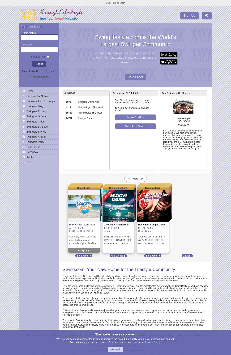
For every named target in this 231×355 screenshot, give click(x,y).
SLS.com (87, 276)
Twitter (30, 157)
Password (26, 44)
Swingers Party (35, 141)
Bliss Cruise (83, 188)
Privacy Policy (152, 342)
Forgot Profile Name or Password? (39, 71)
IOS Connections (118, 188)
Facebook (32, 152)
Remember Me (37, 56)
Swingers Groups (36, 116)
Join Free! (135, 77)
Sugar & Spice (152, 188)
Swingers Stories (36, 131)
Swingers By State (37, 126)
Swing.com (74, 269)
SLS (29, 162)
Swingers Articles (36, 136)
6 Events (84, 256)
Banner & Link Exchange (135, 126)
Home (30, 91)
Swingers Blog (35, 106)
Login (39, 63)
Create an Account (39, 76)
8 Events (153, 256)
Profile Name (28, 32)
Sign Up (190, 15)
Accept (115, 349)
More (135, 179)
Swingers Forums (37, 111)
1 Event (187, 256)
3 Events (118, 256)
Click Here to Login (115, 3)
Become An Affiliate (135, 117)
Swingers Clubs (36, 121)
